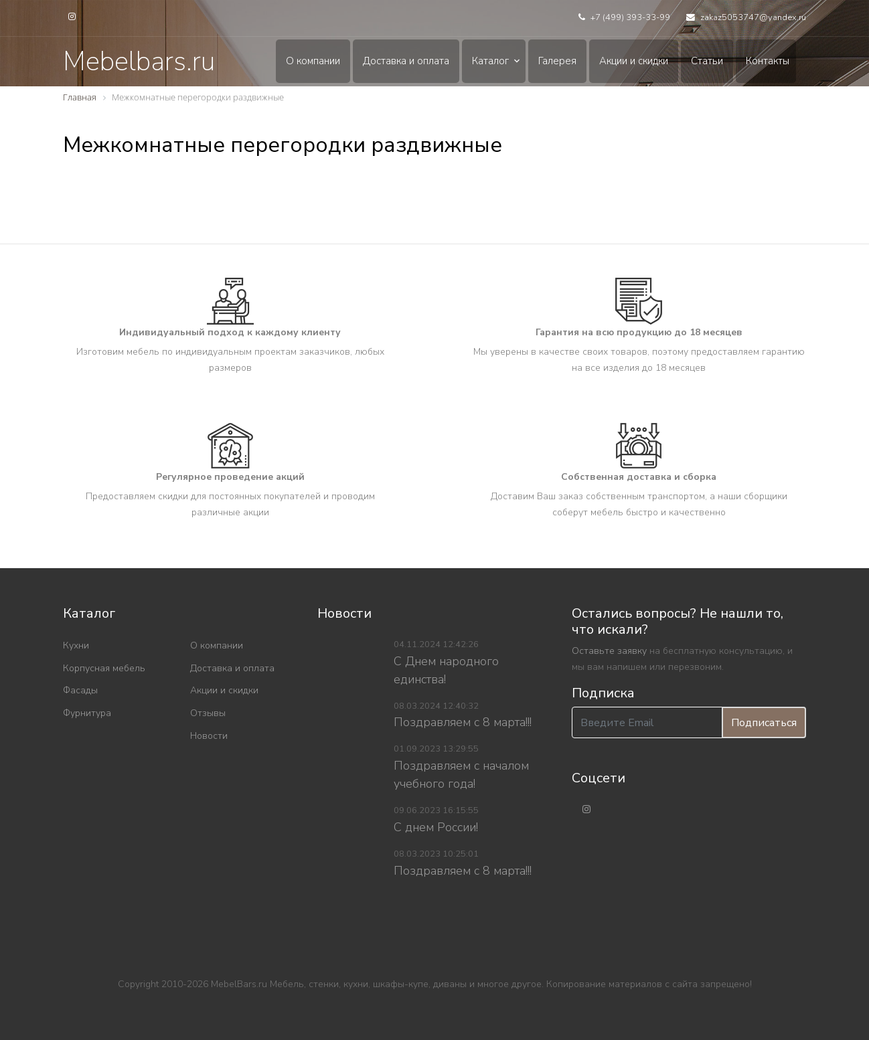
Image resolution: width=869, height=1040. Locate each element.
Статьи (707, 61)
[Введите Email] (647, 722)
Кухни (76, 645)
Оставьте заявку (609, 650)
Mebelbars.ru (139, 62)
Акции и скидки (633, 61)
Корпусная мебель (104, 668)
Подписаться (764, 722)
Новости (209, 735)
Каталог (490, 61)
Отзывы (208, 713)
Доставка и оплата (406, 61)
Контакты (767, 61)
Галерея (557, 61)
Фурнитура (87, 713)
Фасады (80, 690)
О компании (313, 61)
